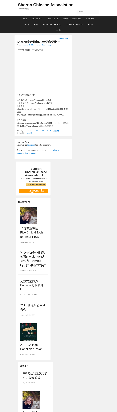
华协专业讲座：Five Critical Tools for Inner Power (31, 232)
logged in (31, 145)
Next (67, 38)
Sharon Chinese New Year (44, 131)
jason (38, 45)
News (25, 19)
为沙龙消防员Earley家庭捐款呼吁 (32, 285)
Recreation (90, 19)
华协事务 (56, 131)
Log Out (58, 30)
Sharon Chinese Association (46, 5)
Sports (26, 24)
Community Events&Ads (74, 24)
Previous (60, 38)
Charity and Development (72, 19)
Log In (90, 24)
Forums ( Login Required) (52, 24)
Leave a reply (46, 45)
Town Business (52, 19)
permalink (29, 133)
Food (36, 24)
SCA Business (37, 19)
